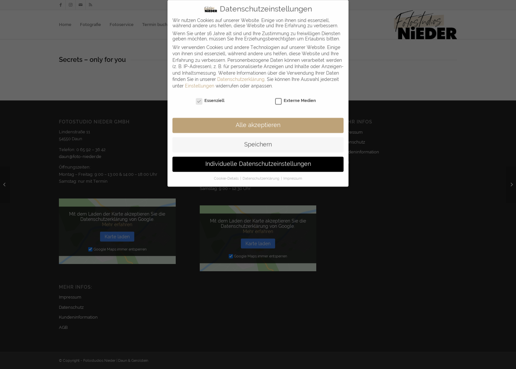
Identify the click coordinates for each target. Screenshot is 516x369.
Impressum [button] (292, 174)
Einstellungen (199, 81)
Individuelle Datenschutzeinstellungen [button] (258, 159)
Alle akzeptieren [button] (258, 121)
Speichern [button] (258, 140)
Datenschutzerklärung (241, 75)
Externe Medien (295, 95)
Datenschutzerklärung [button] (261, 174)
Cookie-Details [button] (227, 174)
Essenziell (210, 95)
